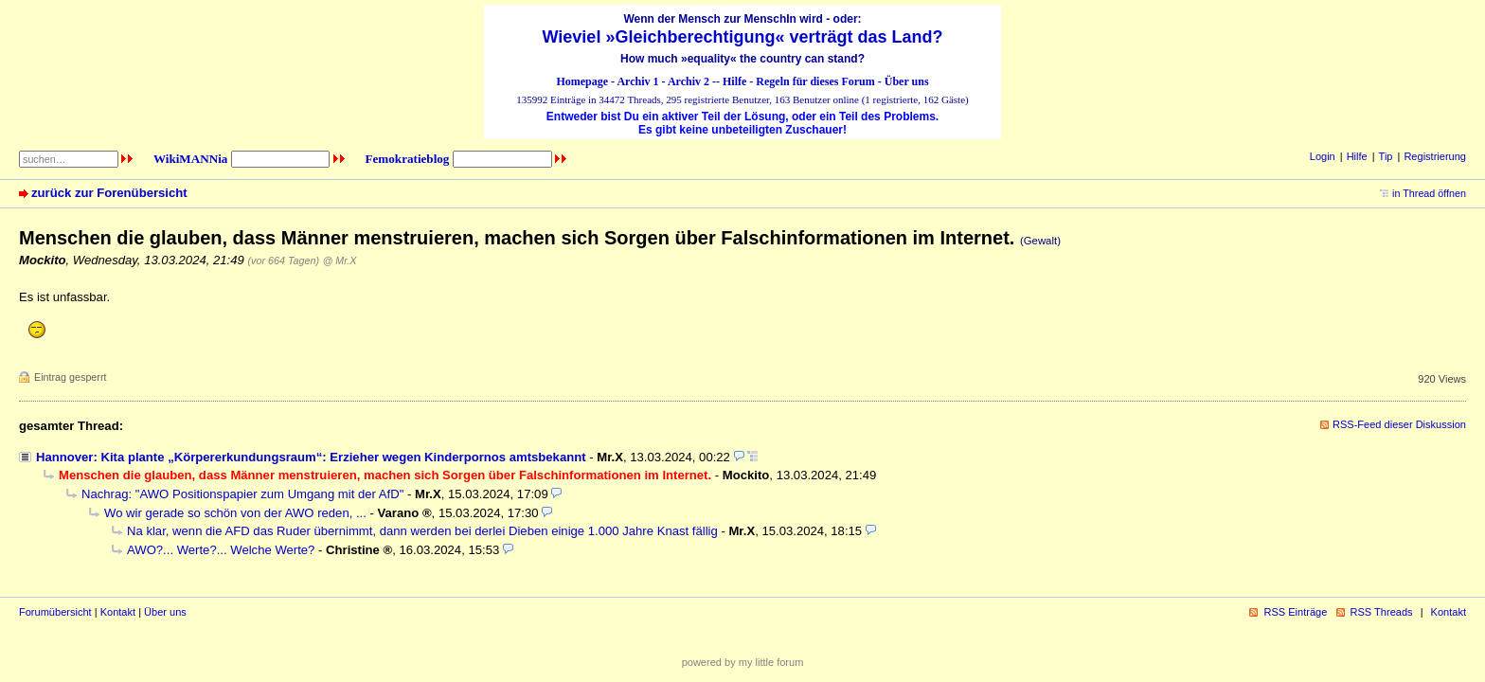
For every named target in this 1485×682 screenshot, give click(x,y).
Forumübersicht (55, 612)
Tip (1386, 156)
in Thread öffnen (1429, 193)
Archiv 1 (637, 81)
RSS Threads (1382, 612)
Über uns (907, 81)
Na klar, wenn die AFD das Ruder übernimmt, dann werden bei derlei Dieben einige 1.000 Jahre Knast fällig (422, 531)
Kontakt (117, 612)
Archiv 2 (688, 81)
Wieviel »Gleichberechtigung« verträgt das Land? (743, 36)
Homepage (582, 81)
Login (1322, 156)
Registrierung (1435, 156)
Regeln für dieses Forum (815, 81)
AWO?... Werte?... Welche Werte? (220, 550)
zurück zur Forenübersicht (109, 193)
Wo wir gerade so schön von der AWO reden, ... (235, 513)
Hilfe (734, 81)
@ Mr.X (340, 260)
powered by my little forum (743, 662)
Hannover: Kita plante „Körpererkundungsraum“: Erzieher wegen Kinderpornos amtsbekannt (311, 457)
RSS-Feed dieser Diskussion (1399, 424)
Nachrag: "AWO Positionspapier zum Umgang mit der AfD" (242, 494)
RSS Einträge (1295, 612)
